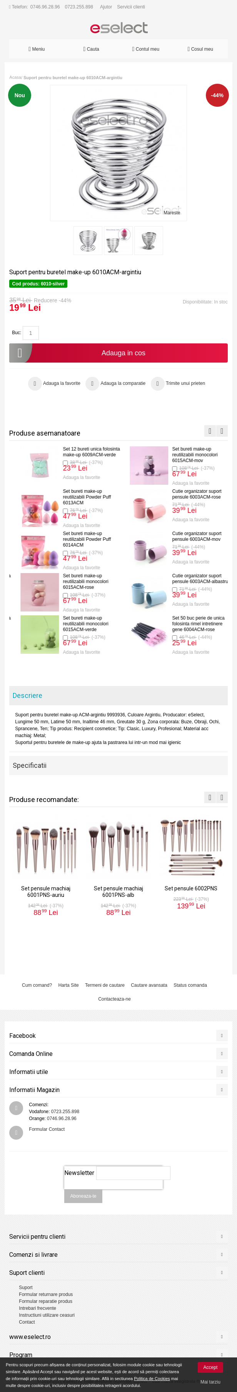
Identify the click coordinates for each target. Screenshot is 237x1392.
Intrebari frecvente (37, 1308)
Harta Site (68, 985)
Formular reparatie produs (45, 1301)
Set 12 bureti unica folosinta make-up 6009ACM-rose (193, 578)
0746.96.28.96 (45, 7)
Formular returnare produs (46, 1294)
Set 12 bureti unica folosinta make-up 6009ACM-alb (193, 620)
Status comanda (190, 985)
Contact (27, 1322)
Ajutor (106, 7)
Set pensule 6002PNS (78, 534)
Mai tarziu (210, 1382)
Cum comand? (37, 985)
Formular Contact (47, 1129)
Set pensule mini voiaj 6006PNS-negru (77, 578)
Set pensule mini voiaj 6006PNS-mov (77, 620)
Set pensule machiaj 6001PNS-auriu (76, 451)
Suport (25, 1287)
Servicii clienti (131, 7)
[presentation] (113, 1193)
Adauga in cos (77, 353)
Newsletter (79, 1173)
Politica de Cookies (152, 1378)
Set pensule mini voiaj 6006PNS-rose (187, 451)
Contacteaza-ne (114, 999)
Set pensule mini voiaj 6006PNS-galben (187, 494)
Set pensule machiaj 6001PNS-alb (76, 494)
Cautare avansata (149, 985)
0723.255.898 (79, 7)
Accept (211, 1367)
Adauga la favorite (74, 477)
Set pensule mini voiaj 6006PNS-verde (187, 536)
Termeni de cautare (105, 985)
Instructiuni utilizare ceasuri (47, 1315)
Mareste (172, 212)
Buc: (16, 332)
